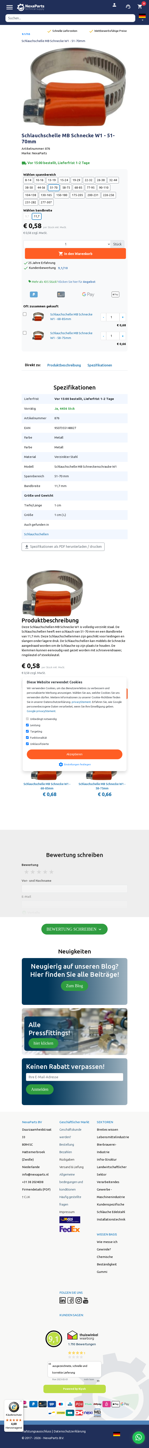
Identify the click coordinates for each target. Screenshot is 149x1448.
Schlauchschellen (36, 534)
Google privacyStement (41, 711)
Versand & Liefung (71, 1167)
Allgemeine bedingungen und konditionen (71, 1182)
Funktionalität (38, 737)
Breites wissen (107, 1129)
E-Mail (26, 896)
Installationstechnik (111, 1219)
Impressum (67, 1212)
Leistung (35, 725)
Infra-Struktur (107, 1159)
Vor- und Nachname (36, 880)
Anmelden (39, 1089)
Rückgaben (66, 1159)
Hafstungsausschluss (36, 1431)
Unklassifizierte (39, 743)
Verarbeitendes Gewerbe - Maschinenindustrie (111, 1189)
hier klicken (43, 1043)
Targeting (36, 731)
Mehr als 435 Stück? (61, 281)
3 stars (39, 872)
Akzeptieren (74, 754)
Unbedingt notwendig (43, 718)
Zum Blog (74, 985)
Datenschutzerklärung (70, 1431)
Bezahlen (65, 1152)
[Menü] (20, 1402)
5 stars (52, 872)
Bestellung (66, 1144)
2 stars (33, 872)
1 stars (27, 872)
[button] (142, 18)
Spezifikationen (99, 365)
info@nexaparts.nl (35, 1174)
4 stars (45, 872)
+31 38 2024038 (32, 1182)
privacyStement (81, 701)
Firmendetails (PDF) (36, 1189)
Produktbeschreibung (64, 365)
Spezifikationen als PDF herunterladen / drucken (63, 546)
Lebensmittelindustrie (113, 1137)
